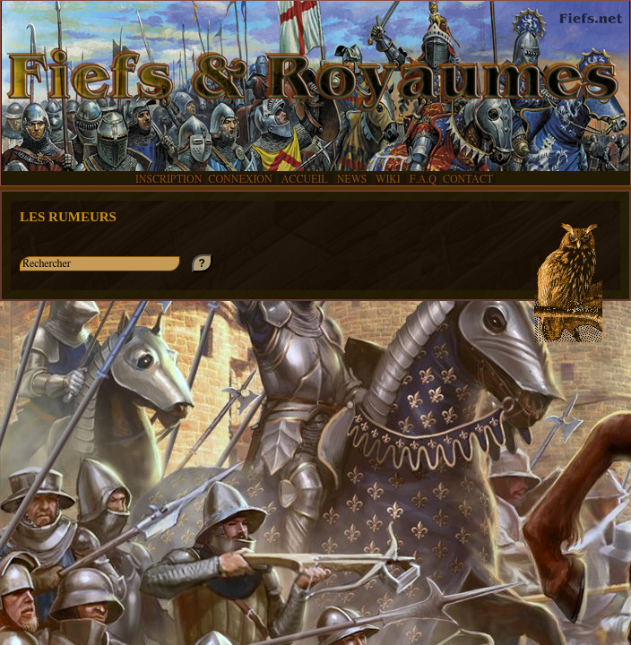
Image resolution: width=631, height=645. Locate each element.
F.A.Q (423, 179)
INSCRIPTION (168, 179)
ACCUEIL (305, 179)
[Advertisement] (315, 479)
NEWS (353, 179)
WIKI (389, 179)
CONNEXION (240, 179)
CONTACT (468, 179)
